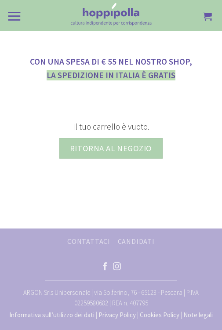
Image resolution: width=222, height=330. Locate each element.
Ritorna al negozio (111, 148)
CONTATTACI (88, 241)
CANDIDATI (136, 241)
